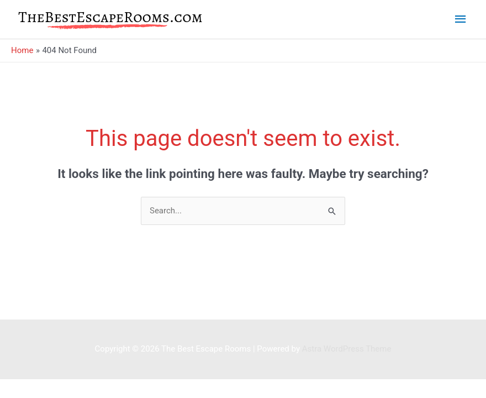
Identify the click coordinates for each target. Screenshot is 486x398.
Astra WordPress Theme (347, 349)
